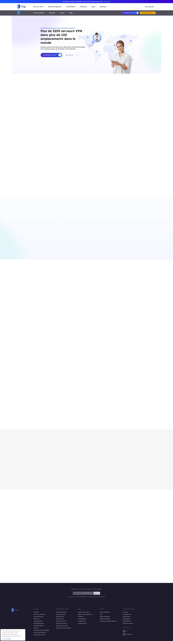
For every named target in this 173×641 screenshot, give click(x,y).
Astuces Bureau (82, 619)
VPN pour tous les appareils (63, 628)
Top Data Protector (39, 626)
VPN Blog (80, 617)
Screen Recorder (82, 624)
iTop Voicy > (107, 1)
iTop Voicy (36, 619)
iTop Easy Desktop (38, 617)
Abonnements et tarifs (39, 635)
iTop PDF (36, 628)
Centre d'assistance (105, 612)
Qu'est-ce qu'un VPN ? (84, 612)
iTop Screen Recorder (39, 615)
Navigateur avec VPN (62, 626)
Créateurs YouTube (128, 624)
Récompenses (126, 619)
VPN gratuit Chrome (61, 624)
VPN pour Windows (61, 612)
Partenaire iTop (127, 621)
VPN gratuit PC (60, 617)
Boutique (103, 7)
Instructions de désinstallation (108, 621)
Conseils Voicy (82, 621)
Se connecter (149, 7)
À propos (125, 612)
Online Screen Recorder (40, 633)
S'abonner (96, 593)
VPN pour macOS (60, 615)
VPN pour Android (61, 621)
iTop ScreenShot (38, 621)
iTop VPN (36, 612)
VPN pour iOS (59, 619)
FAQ (101, 615)
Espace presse (126, 617)
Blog (70, 13)
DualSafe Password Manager (41, 630)
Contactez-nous (127, 615)
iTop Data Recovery (39, 624)
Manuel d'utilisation (105, 617)
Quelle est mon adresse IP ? (85, 615)
